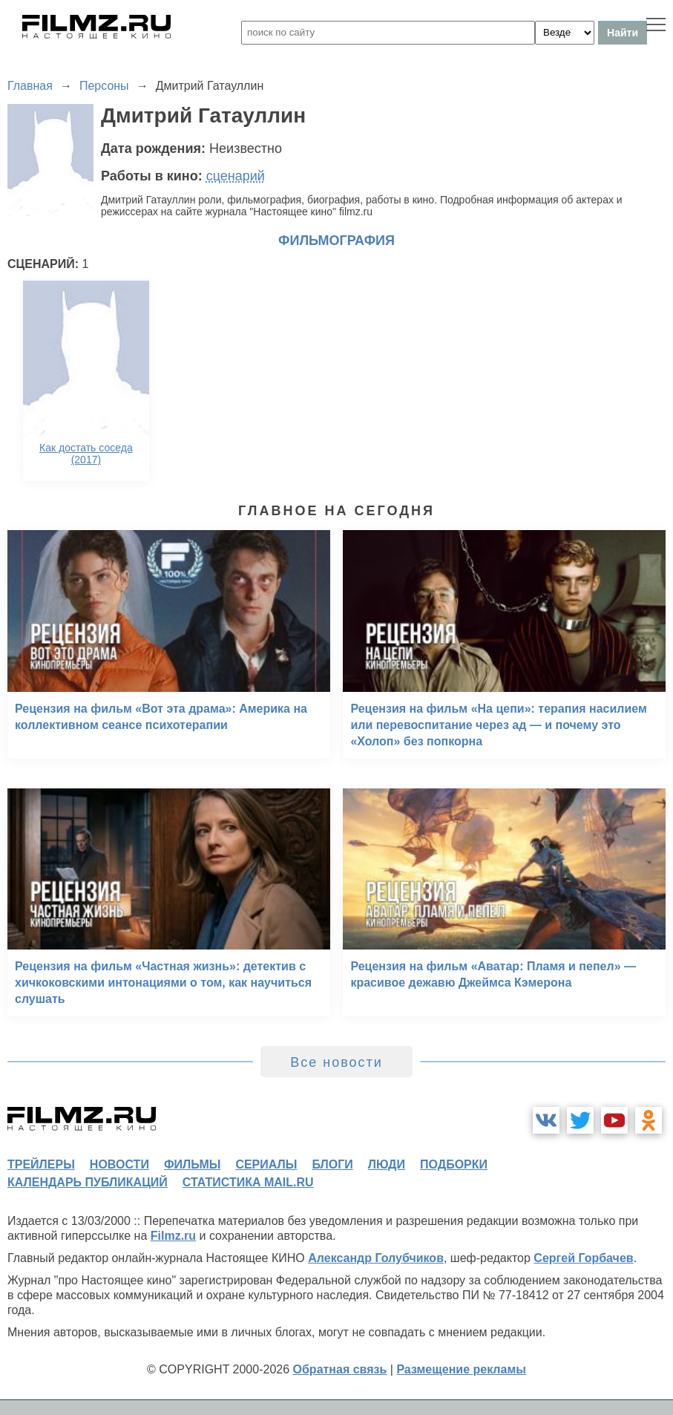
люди (386, 1164)
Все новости (336, 1062)
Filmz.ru (173, 1235)
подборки (453, 1164)
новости (119, 1164)
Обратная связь (340, 1369)
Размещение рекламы (461, 1369)
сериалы (266, 1164)
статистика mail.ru (248, 1182)
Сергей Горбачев (583, 1258)
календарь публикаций (87, 1182)
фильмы (192, 1164)
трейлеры (41, 1164)
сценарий (235, 176)
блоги (332, 1164)
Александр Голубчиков (376, 1258)
